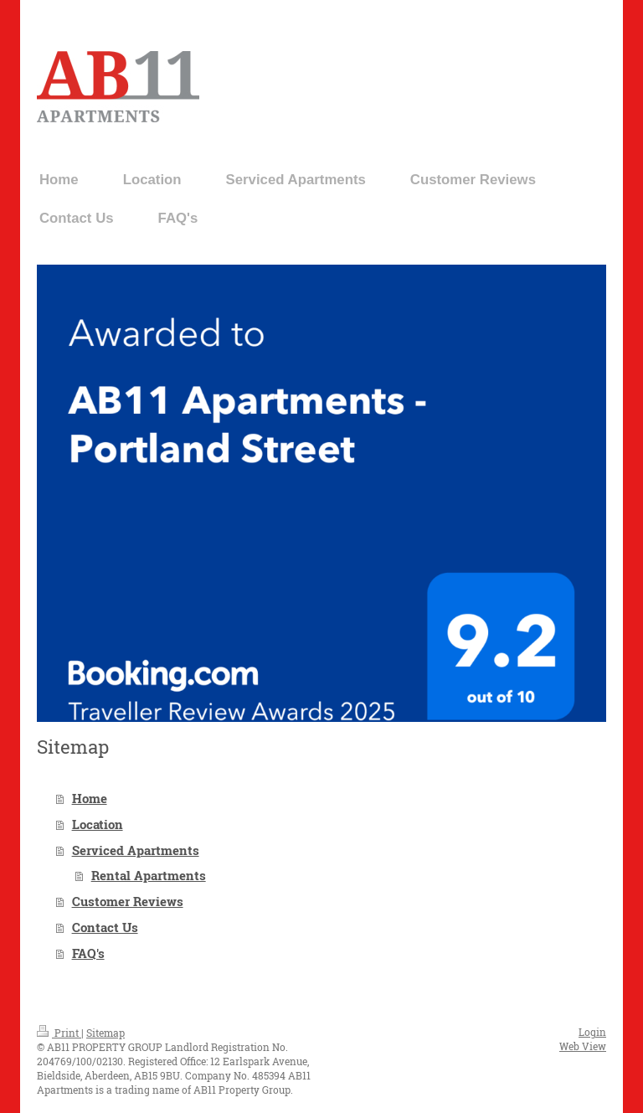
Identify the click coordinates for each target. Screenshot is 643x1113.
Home (89, 798)
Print (59, 1032)
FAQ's (88, 953)
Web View (582, 1046)
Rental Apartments (148, 875)
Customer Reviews (127, 901)
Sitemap (105, 1032)
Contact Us (105, 927)
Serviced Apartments (135, 850)
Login (592, 1031)
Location (97, 824)
